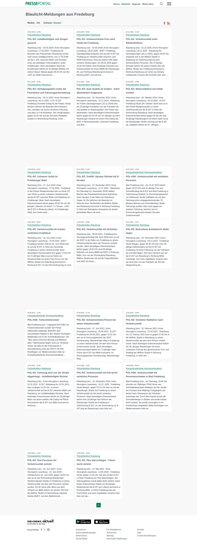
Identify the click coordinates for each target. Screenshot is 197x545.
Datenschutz (81, 536)
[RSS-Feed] (168, 23)
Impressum (81, 530)
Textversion (111, 533)
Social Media (81, 539)
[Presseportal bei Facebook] (40, 530)
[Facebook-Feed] (164, 23)
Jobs (139, 533)
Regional (136, 4)
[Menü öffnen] (169, 4)
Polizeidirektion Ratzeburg (39, 35)
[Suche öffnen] (161, 4)
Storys (116, 4)
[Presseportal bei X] (44, 530)
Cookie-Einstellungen (146, 536)
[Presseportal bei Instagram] (48, 530)
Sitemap (110, 536)
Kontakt (140, 530)
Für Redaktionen (113, 530)
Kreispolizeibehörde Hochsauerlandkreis (144, 172)
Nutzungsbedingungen (86, 533)
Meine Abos (148, 4)
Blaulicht (126, 4)
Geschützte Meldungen (116, 539)
